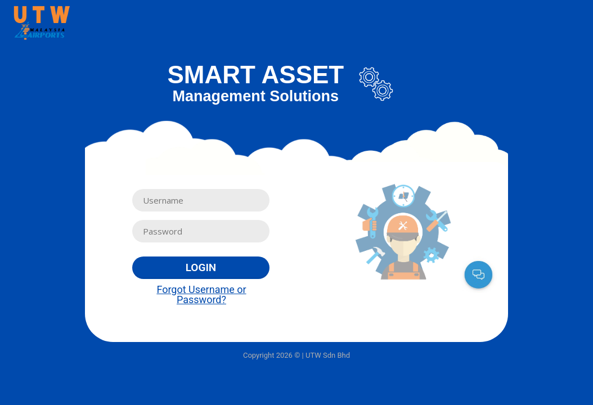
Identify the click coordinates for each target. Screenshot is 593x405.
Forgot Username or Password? (201, 294)
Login (201, 267)
